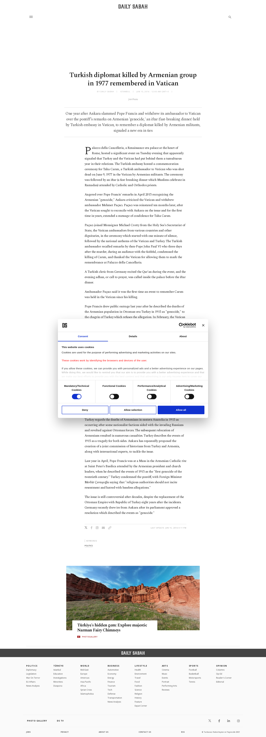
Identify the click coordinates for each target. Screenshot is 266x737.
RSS (183, 732)
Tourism (111, 685)
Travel (138, 677)
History (138, 697)
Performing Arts (169, 685)
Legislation (31, 673)
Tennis (192, 681)
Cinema (165, 669)
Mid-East (84, 669)
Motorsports (195, 677)
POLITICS (32, 665)
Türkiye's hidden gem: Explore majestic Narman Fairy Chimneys (113, 627)
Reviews (165, 689)
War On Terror (33, 677)
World (84, 665)
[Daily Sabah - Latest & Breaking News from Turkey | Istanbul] (133, 6)
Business (113, 665)
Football (193, 669)
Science (138, 689)
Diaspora (57, 685)
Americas (84, 677)
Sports (193, 665)
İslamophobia (87, 693)
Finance (111, 681)
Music (164, 673)
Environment (141, 673)
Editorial (220, 681)
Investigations (59, 677)
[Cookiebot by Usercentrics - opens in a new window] (181, 325)
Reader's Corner (224, 677)
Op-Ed (219, 673)
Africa (83, 685)
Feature (138, 701)
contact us (145, 732)
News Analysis (33, 685)
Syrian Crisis (86, 689)
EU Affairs (30, 681)
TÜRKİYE (58, 665)
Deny (85, 409)
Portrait (165, 681)
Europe (83, 673)
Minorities (58, 681)
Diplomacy (31, 669)
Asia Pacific (85, 681)
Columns (220, 669)
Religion (138, 693)
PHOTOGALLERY (89, 637)
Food (137, 681)
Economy (112, 673)
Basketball (194, 673)
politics (89, 545)
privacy (65, 732)
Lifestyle (141, 665)
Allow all (181, 409)
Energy (111, 677)
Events (165, 677)
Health (138, 669)
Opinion (221, 665)
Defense (111, 693)
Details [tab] (133, 336)
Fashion (138, 685)
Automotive (113, 669)
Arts (165, 665)
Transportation (115, 697)
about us (103, 732)
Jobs (28, 732)
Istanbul (57, 669)
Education (58, 673)
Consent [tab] (83, 336)
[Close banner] (203, 325)
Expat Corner (141, 705)
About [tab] (183, 336)
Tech (110, 689)
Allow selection (133, 409)
